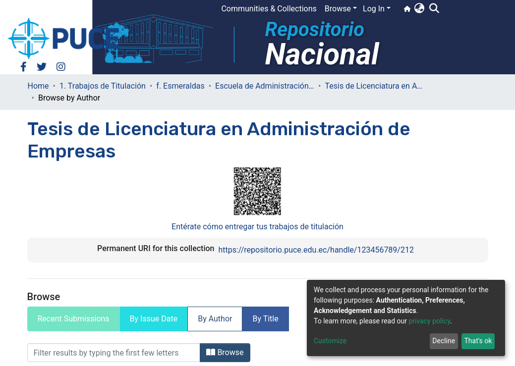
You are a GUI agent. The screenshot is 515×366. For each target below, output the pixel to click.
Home (38, 86)
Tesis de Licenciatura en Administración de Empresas (374, 86)
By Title (265, 318)
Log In (374, 8)
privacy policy (429, 321)
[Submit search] (434, 8)
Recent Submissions (74, 318)
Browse (224, 352)
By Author (215, 318)
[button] (419, 9)
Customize (330, 341)
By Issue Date (154, 318)
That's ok (478, 341)
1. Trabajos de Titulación (102, 86)
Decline (443, 341)
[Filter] (114, 352)
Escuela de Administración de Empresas (264, 86)
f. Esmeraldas (180, 86)
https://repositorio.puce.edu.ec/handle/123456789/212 (315, 250)
